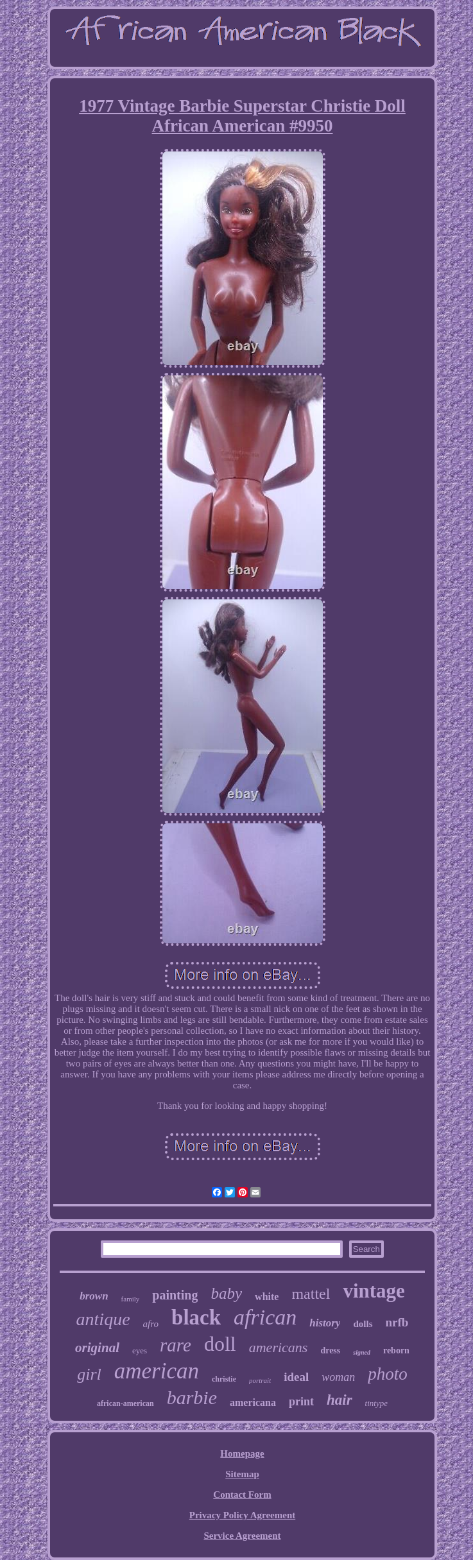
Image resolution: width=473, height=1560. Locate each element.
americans (278, 1347)
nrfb (397, 1322)
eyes (139, 1350)
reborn (396, 1350)
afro (151, 1324)
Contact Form (242, 1494)
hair (339, 1400)
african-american (125, 1403)
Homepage (242, 1453)
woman (338, 1377)
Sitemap (242, 1474)
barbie (192, 1397)
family (130, 1299)
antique (103, 1319)
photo (388, 1374)
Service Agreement (241, 1535)
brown (94, 1296)
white (267, 1296)
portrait (260, 1380)
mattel (310, 1293)
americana (253, 1402)
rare (175, 1345)
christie (224, 1379)
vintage (373, 1291)
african (265, 1317)
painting (175, 1295)
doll (220, 1343)
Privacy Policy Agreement (242, 1515)
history (324, 1323)
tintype (376, 1403)
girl (89, 1374)
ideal (296, 1377)
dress (330, 1350)
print (301, 1401)
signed (361, 1352)
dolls (362, 1324)
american (156, 1371)
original (97, 1347)
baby (226, 1293)
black (196, 1317)
